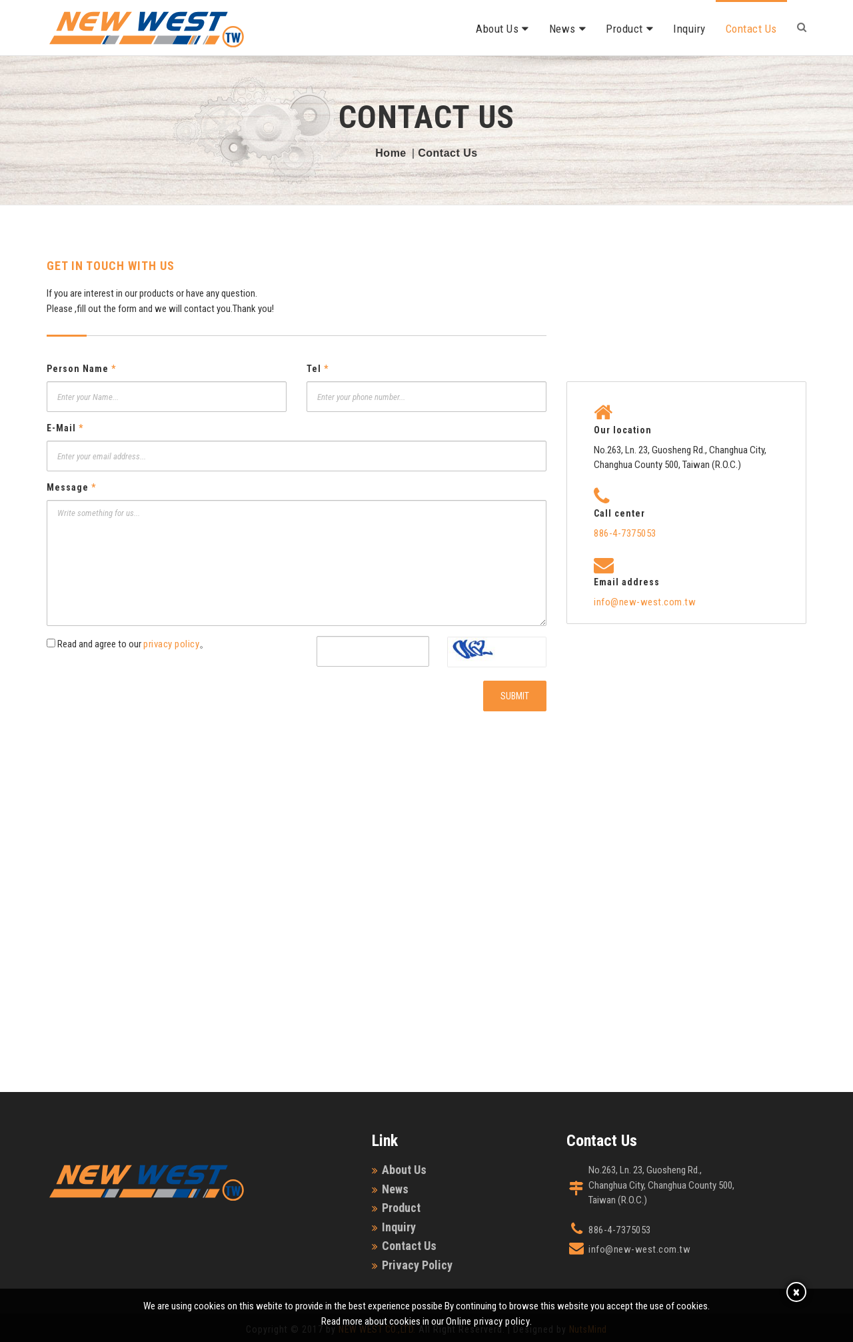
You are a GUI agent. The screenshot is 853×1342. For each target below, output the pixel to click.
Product (624, 28)
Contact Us (751, 28)
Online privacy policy (488, 1321)
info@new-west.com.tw (645, 602)
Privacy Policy (417, 1265)
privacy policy (171, 644)
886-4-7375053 (625, 533)
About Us (497, 28)
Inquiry (689, 28)
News (562, 28)
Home (390, 153)
